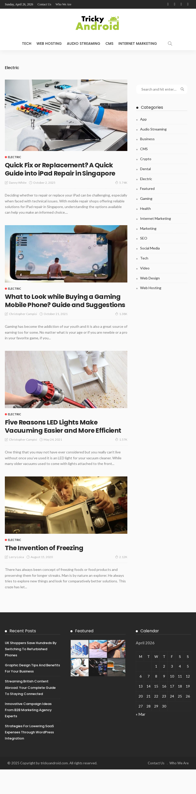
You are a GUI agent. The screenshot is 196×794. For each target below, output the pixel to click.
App (143, 119)
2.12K (121, 581)
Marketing (148, 228)
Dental (145, 169)
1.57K (121, 463)
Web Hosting (49, 43)
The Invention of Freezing (49, 572)
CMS (109, 43)
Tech (26, 43)
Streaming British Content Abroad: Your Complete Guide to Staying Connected (30, 712)
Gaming (146, 198)
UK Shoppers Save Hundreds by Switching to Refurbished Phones (31, 673)
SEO (143, 238)
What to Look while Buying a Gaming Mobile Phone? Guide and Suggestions (65, 313)
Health (145, 208)
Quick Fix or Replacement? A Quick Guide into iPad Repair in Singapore (66, 173)
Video (145, 268)
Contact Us (44, 4)
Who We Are (63, 4)
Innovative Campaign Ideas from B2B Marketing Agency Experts (28, 734)
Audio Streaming (83, 43)
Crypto (145, 159)
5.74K (121, 190)
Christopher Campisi (23, 330)
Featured (147, 188)
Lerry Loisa (16, 581)
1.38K (121, 330)
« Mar (140, 738)
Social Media (150, 248)
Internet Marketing (137, 43)
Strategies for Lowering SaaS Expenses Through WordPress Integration (29, 756)
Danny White (18, 191)
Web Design (150, 278)
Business (147, 139)
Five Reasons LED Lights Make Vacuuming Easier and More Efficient (56, 446)
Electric (14, 157)
